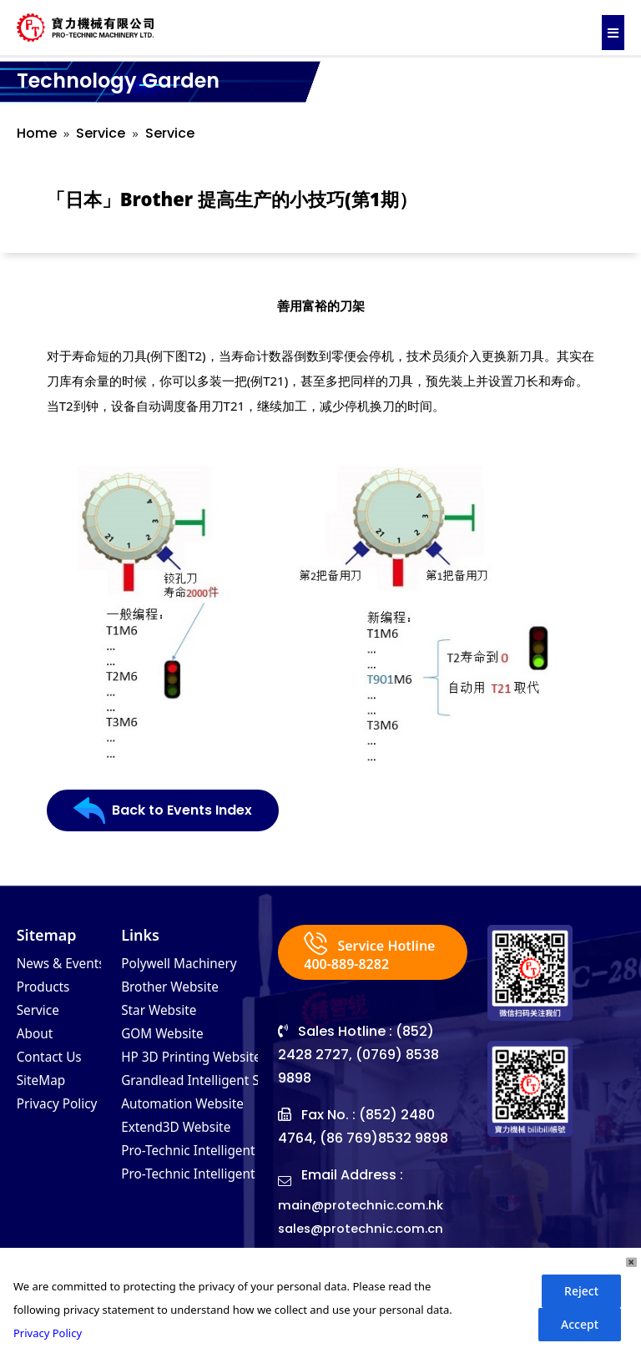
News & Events (68, 965)
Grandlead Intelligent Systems (227, 1090)
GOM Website (169, 1040)
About (38, 1040)
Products (48, 990)
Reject (581, 1291)
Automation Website (193, 1115)
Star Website (165, 1015)
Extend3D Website (185, 1140)
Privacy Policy (64, 1115)
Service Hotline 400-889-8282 (363, 964)
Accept (579, 1324)
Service (100, 133)
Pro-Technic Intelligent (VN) (216, 1165)
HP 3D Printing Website (203, 1065)
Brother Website (178, 990)
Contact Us (55, 1065)
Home (37, 133)
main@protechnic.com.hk (365, 1227)
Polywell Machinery (189, 965)
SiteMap (45, 1090)
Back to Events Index (171, 811)
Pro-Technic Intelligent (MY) (217, 1190)
